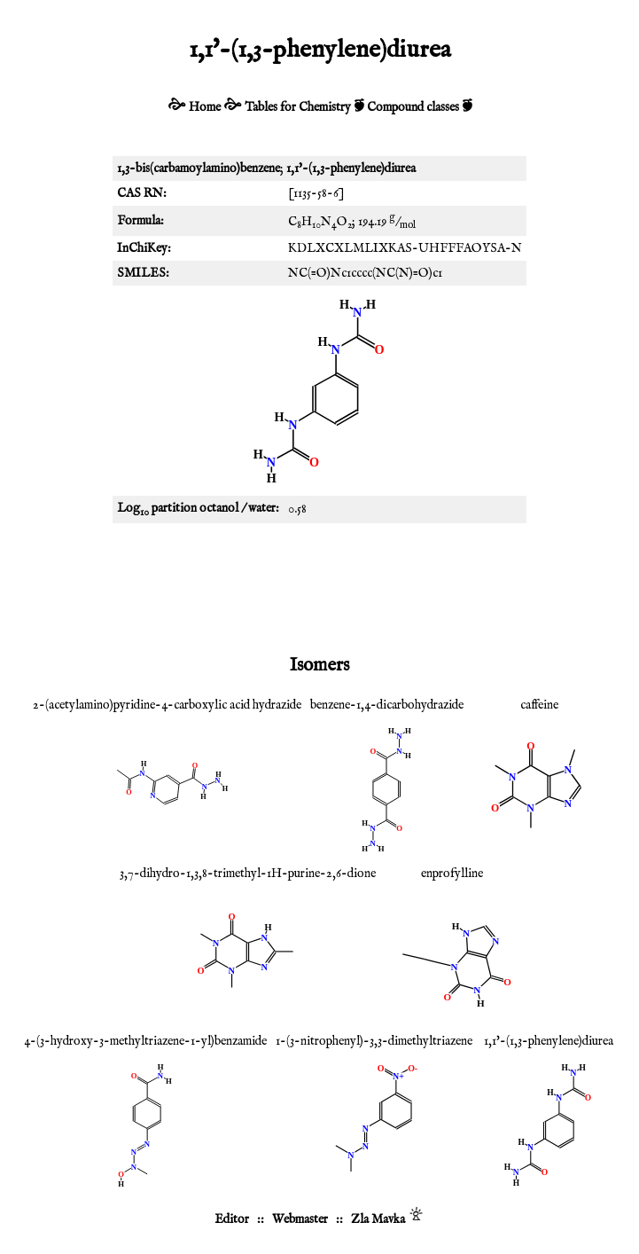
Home (205, 107)
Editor (231, 1219)
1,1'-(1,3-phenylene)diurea (548, 1041)
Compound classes (413, 107)
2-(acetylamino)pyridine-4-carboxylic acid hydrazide (167, 705)
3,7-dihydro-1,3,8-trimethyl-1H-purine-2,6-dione (248, 874)
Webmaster (300, 1219)
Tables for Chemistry (298, 107)
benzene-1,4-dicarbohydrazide (387, 705)
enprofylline (452, 874)
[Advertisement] (320, 585)
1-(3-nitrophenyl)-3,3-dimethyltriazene (374, 1041)
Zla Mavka (378, 1219)
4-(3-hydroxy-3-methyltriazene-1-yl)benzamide (145, 1041)
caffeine (539, 705)
